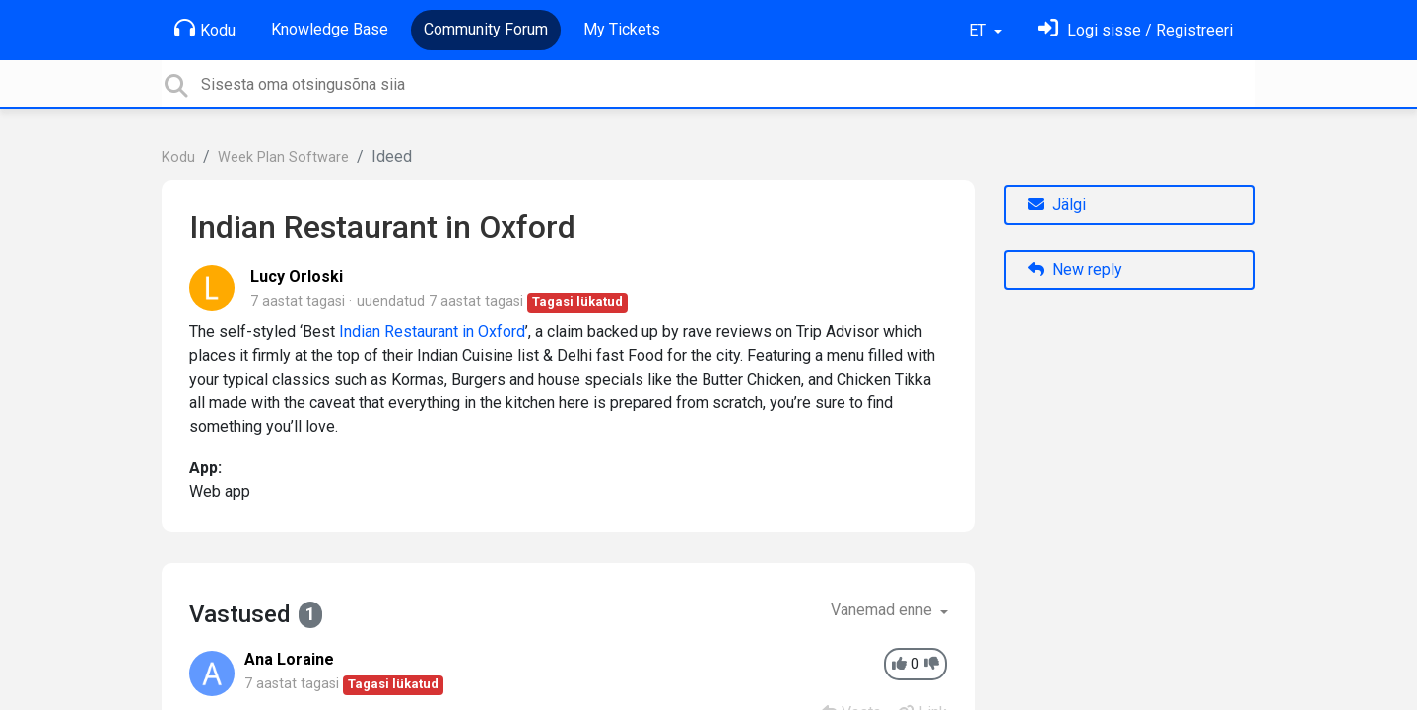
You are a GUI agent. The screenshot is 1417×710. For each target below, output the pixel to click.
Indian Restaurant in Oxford (432, 331)
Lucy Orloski (296, 276)
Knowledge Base (329, 29)
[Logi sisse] (1135, 30)
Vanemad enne (883, 610)
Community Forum (486, 29)
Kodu (205, 28)
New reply (1075, 269)
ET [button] (979, 30)
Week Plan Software (283, 157)
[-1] (931, 664)
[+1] (899, 664)
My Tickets (621, 29)
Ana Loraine (289, 659)
